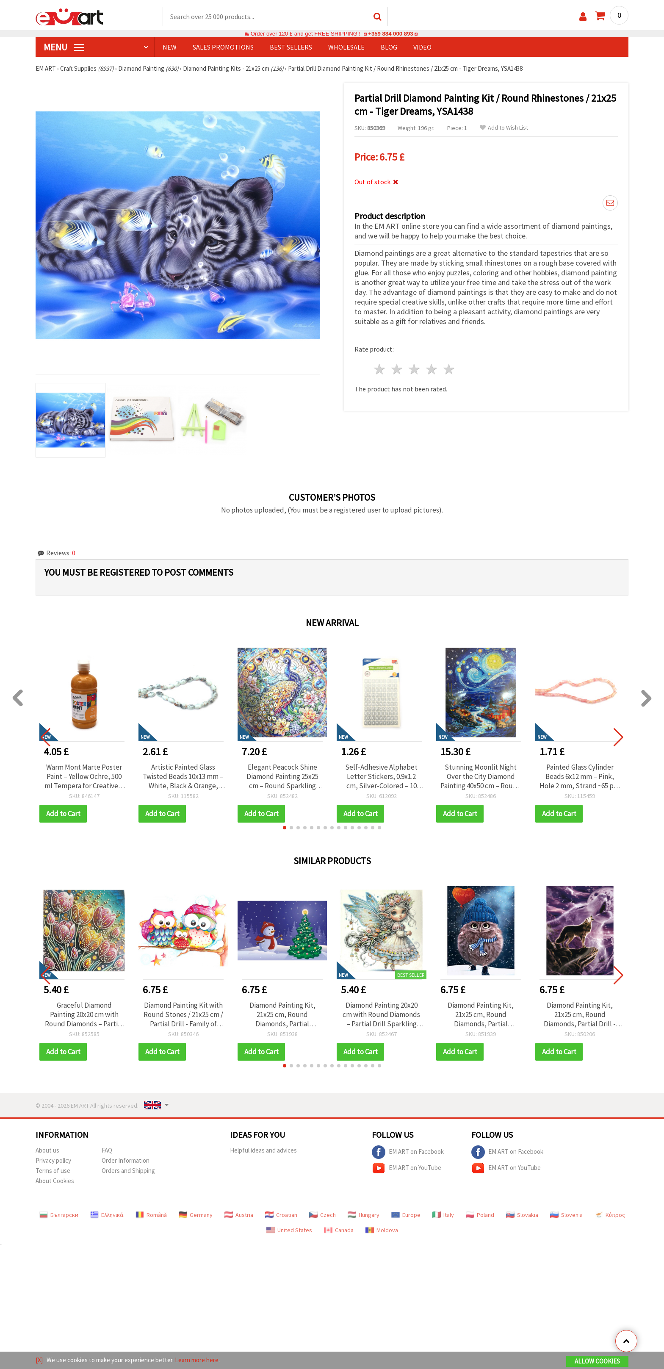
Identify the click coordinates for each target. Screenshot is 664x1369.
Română (151, 1215)
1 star (380, 369)
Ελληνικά (107, 1215)
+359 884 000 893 (390, 33)
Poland (480, 1215)
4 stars (431, 369)
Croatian (281, 1215)
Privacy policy (53, 1160)
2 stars (397, 369)
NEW (170, 47)
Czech (322, 1215)
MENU (64, 47)
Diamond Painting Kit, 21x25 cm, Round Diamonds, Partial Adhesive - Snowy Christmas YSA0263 (282, 1014)
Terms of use (53, 1171)
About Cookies (55, 1181)
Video (422, 47)
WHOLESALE (346, 47)
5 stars (449, 369)
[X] (39, 1360)
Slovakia (522, 1215)
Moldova (381, 1230)
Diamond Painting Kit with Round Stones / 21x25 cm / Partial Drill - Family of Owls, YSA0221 (183, 1014)
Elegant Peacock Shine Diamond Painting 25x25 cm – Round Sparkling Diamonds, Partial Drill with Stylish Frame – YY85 (282, 776)
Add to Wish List (504, 128)
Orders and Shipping (128, 1171)
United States (289, 1230)
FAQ (107, 1150)
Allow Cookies (597, 1361)
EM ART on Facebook (408, 1152)
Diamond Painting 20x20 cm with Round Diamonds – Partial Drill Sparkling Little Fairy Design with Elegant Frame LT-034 (381, 1014)
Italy (443, 1215)
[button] (284, 827)
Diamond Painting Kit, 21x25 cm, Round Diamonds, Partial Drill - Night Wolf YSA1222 (580, 1014)
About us (47, 1150)
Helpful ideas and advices (263, 1150)
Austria (238, 1215)
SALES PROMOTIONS (223, 47)
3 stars (414, 369)
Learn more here (197, 1360)
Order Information (125, 1160)
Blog (389, 47)
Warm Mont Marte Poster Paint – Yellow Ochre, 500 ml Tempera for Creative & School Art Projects (84, 776)
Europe (406, 1215)
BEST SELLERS (291, 47)
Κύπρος (610, 1215)
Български (58, 1215)
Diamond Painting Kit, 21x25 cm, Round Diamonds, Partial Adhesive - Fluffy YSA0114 (481, 1014)
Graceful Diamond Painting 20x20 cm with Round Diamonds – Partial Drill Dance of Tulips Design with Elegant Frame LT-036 (84, 1014)
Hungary (363, 1215)
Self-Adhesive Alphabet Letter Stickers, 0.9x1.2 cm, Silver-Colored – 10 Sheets (381, 776)
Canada (339, 1230)
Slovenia (566, 1215)
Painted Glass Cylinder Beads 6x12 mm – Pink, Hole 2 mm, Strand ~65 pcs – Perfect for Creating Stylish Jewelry (580, 776)
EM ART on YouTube (406, 1168)
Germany (196, 1215)
